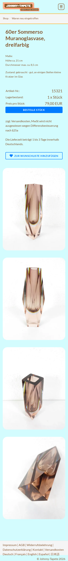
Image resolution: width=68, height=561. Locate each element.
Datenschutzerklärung (17, 549)
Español (44, 554)
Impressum (10, 545)
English (32, 554)
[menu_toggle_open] (61, 7)
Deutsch (8, 554)
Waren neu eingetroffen (25, 18)
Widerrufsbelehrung (39, 545)
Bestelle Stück (34, 109)
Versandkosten (20, 121)
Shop (6, 18)
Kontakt (38, 549)
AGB (22, 545)
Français (20, 554)
